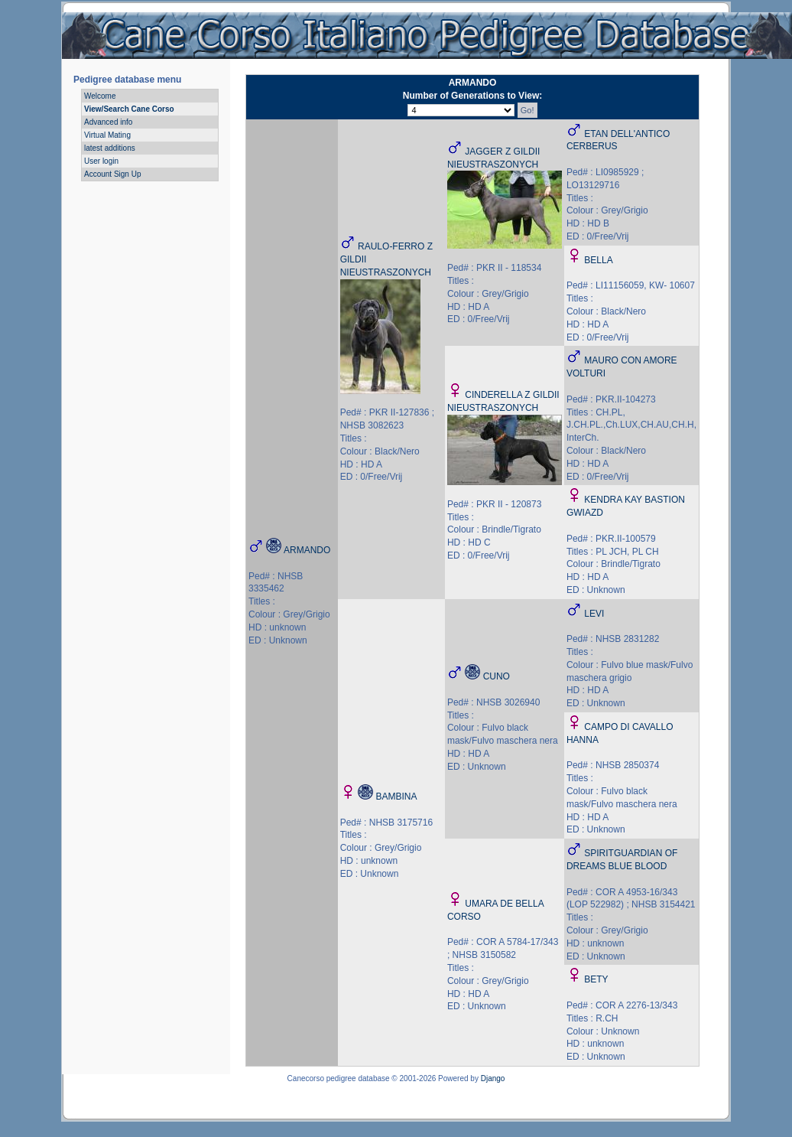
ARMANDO (307, 550)
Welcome (100, 96)
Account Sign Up (112, 174)
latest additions (109, 148)
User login (101, 161)
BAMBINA (396, 796)
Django (493, 1078)
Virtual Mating (107, 135)
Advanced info (108, 122)
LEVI (594, 613)
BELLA (598, 260)
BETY (596, 979)
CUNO (496, 676)
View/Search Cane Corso (129, 109)
